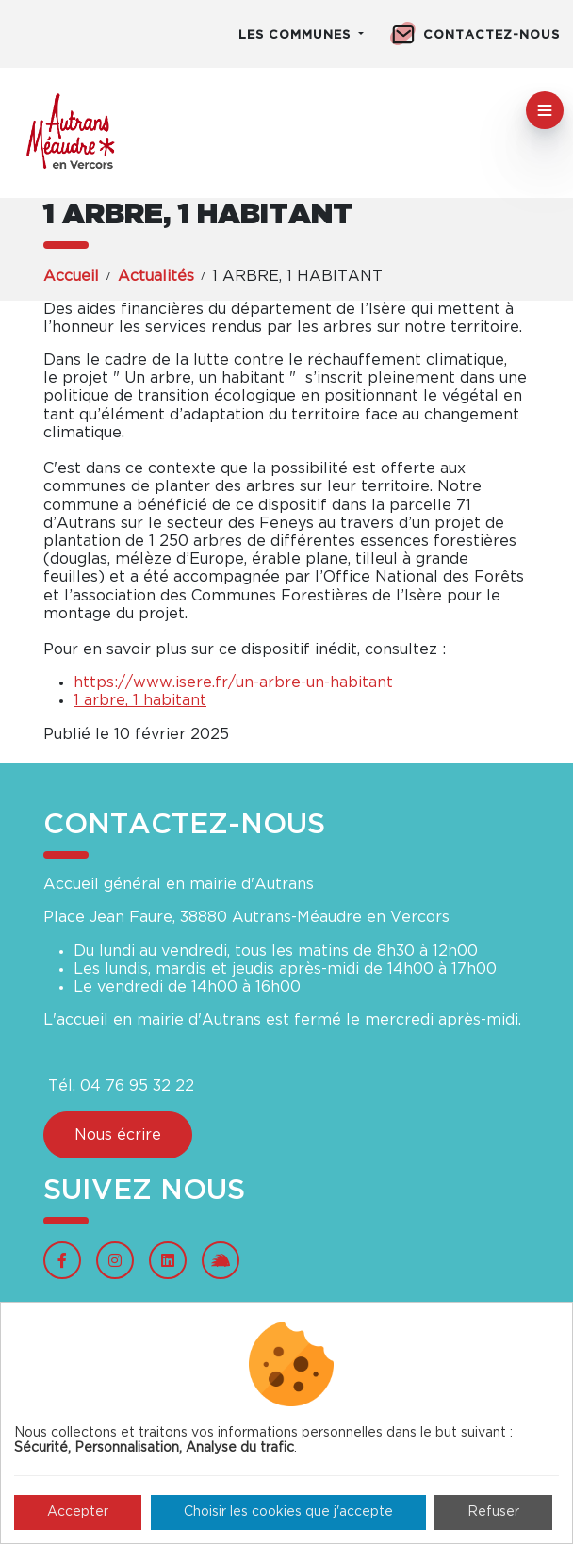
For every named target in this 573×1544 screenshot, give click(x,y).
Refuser (493, 1512)
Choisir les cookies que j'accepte (288, 1512)
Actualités (156, 276)
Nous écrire (117, 1134)
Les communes (296, 35)
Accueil (71, 276)
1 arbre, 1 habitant (140, 700)
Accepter (77, 1512)
